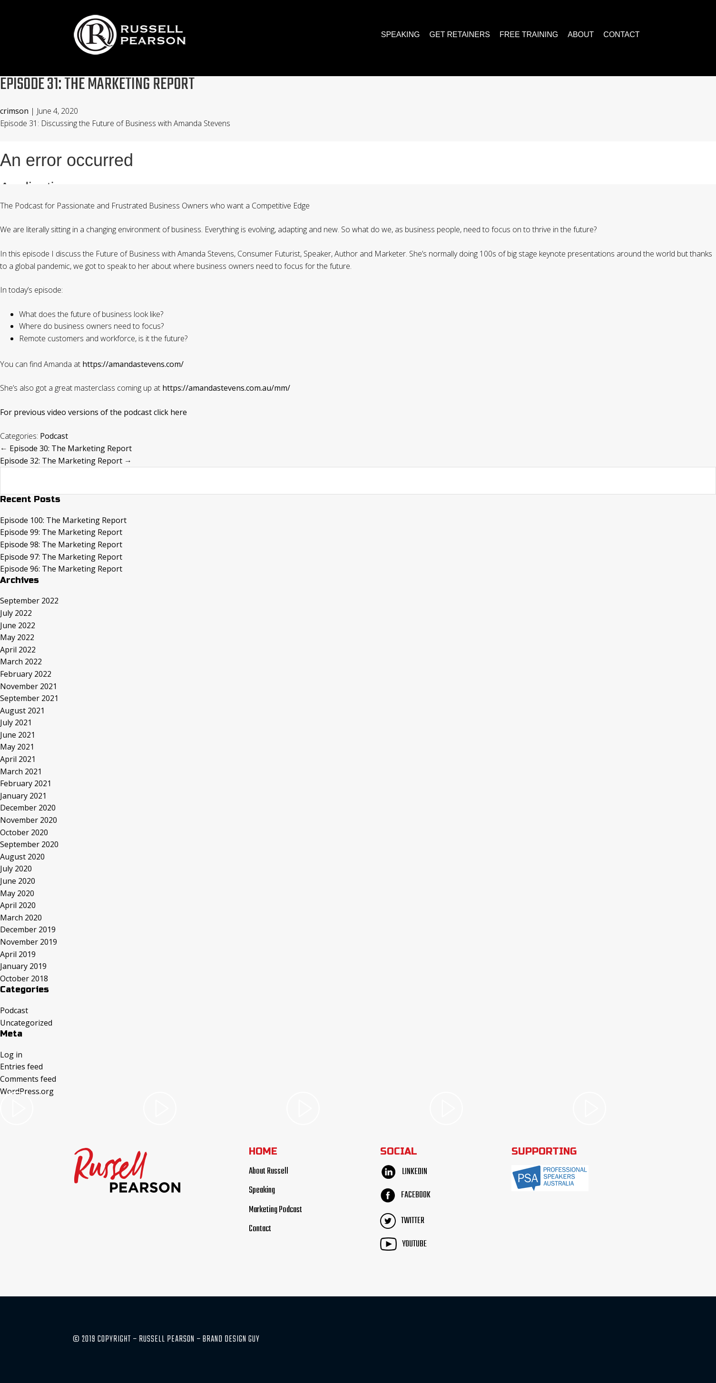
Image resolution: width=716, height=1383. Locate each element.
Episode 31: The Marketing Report (100, 84)
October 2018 (24, 978)
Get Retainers (460, 34)
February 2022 (25, 674)
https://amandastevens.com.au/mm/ (226, 388)
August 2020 (22, 856)
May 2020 (17, 893)
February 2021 (25, 783)
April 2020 (18, 905)
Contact (621, 34)
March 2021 (21, 771)
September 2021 (29, 698)
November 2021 (28, 686)
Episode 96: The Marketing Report (61, 568)
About (581, 34)
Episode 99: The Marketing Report (61, 532)
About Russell (268, 1171)
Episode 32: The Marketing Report (66, 460)
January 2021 (23, 795)
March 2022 (21, 661)
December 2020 (28, 807)
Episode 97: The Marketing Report (61, 556)
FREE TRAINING (529, 34)
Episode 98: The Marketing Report (61, 544)
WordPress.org (27, 1091)
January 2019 (23, 966)
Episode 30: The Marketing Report (66, 448)
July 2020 (16, 868)
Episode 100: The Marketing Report (63, 520)
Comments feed (28, 1079)
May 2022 (17, 637)
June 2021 (17, 735)
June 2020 (17, 881)
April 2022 (18, 649)
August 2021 (22, 710)
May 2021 (17, 746)
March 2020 (21, 917)
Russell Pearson (130, 35)
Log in (11, 1054)
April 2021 (18, 759)
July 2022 (16, 613)
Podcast (54, 436)
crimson (14, 111)
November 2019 (28, 942)
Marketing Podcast (275, 1210)
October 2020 (24, 832)
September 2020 (29, 844)
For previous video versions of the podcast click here (93, 412)
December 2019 (28, 929)
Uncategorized (26, 1022)
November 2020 (28, 820)
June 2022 (17, 625)
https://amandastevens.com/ (133, 364)
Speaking (400, 34)
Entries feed (21, 1066)
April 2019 (18, 953)
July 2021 (16, 722)
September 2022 (29, 600)
